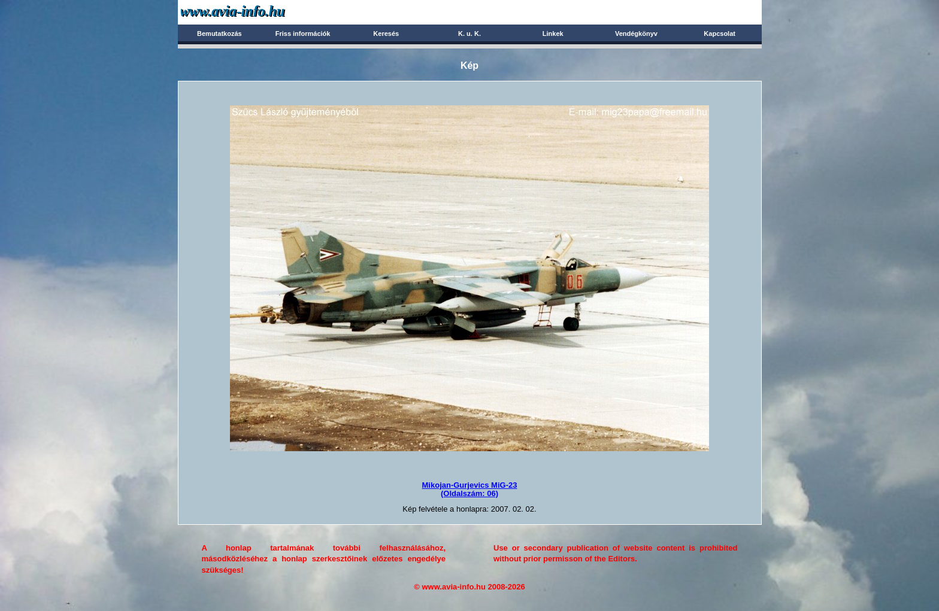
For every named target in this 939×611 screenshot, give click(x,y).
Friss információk (303, 33)
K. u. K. (469, 33)
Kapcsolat (719, 33)
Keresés (386, 33)
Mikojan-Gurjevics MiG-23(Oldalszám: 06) (469, 489)
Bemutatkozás (219, 33)
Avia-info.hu (253, 12)
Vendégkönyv (636, 33)
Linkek (553, 33)
